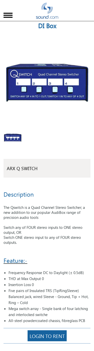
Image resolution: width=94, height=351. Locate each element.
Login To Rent (47, 335)
